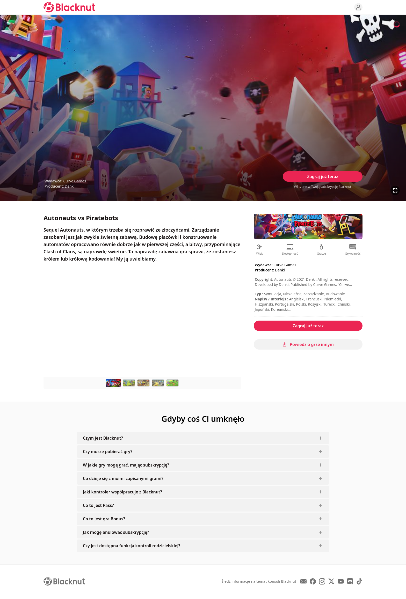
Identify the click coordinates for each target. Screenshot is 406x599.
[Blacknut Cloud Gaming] (69, 7)
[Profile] (358, 7)
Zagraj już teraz (322, 176)
